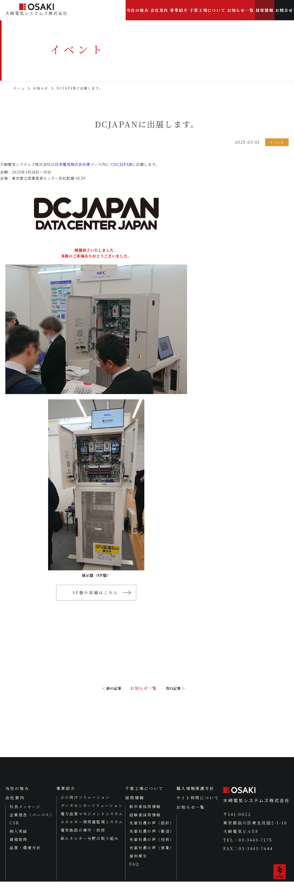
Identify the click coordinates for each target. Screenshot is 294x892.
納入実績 (19, 841)
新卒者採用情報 (145, 816)
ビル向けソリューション (85, 807)
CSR (14, 833)
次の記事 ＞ (178, 694)
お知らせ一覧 (240, 10)
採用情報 (265, 10)
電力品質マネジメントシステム (91, 823)
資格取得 (19, 849)
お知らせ (40, 88)
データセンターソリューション (91, 815)
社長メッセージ (25, 816)
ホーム (19, 88)
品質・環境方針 (25, 857)
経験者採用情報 (145, 825)
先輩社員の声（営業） (151, 857)
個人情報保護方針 (195, 798)
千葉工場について (207, 10)
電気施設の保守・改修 (82, 840)
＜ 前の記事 (102, 694)
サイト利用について (197, 808)
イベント (276, 142)
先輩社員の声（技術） (151, 849)
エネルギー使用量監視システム (91, 832)
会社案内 (159, 10)
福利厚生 (138, 866)
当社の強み (137, 10)
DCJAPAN (122, 164)
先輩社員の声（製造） (151, 841)
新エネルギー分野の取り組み (89, 848)
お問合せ (284, 10)
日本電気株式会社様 (72, 164)
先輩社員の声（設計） (151, 833)
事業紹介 (179, 10)
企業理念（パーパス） (32, 825)
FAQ (134, 874)
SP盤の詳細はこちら (94, 593)
